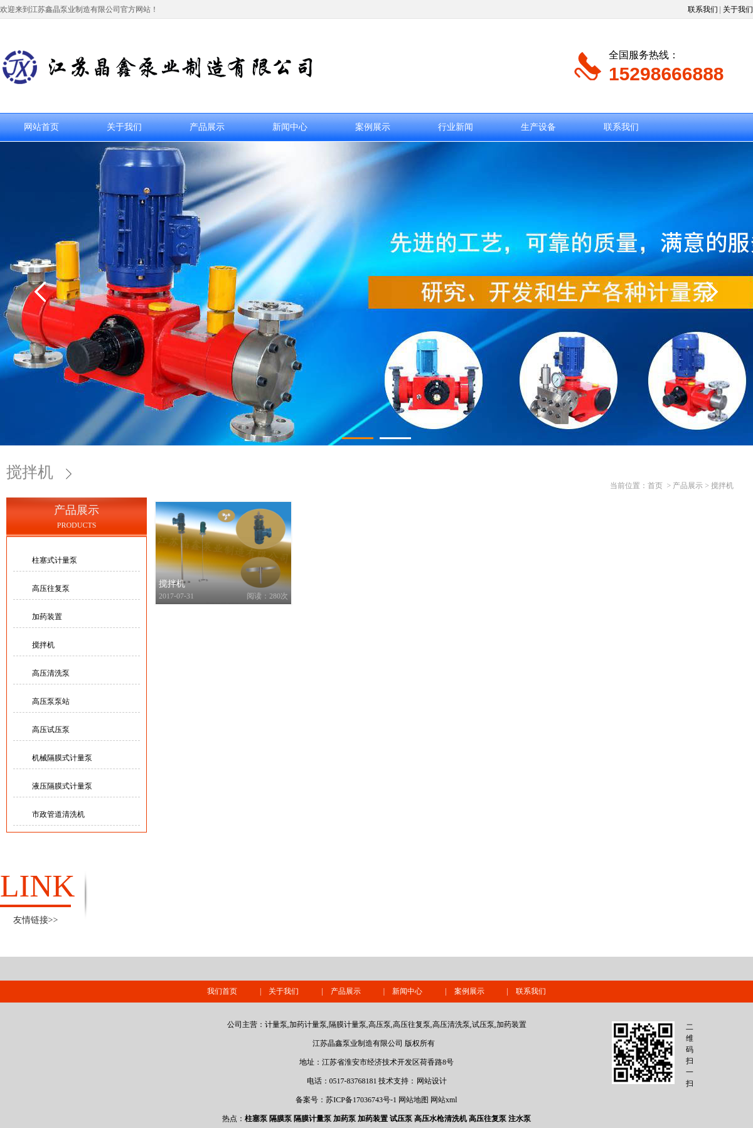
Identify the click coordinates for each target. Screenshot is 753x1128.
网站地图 (413, 1099)
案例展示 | (485, 991)
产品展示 (207, 127)
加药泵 (344, 1118)
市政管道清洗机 (58, 814)
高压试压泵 (51, 729)
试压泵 (401, 1118)
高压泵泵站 (51, 701)
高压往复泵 (51, 588)
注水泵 (519, 1118)
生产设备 (538, 127)
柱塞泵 (256, 1118)
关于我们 (738, 9)
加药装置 (47, 616)
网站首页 (41, 127)
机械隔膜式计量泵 (62, 757)
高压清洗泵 (51, 673)
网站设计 (432, 1081)
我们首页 (222, 991)
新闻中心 (289, 127)
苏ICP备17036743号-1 (361, 1099)
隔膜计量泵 (312, 1118)
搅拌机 (37, 472)
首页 (655, 485)
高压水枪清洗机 (440, 1118)
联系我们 (703, 9)
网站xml (443, 1099)
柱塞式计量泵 (54, 560)
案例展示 (372, 127)
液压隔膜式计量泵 (62, 786)
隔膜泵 (280, 1118)
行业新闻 (455, 127)
